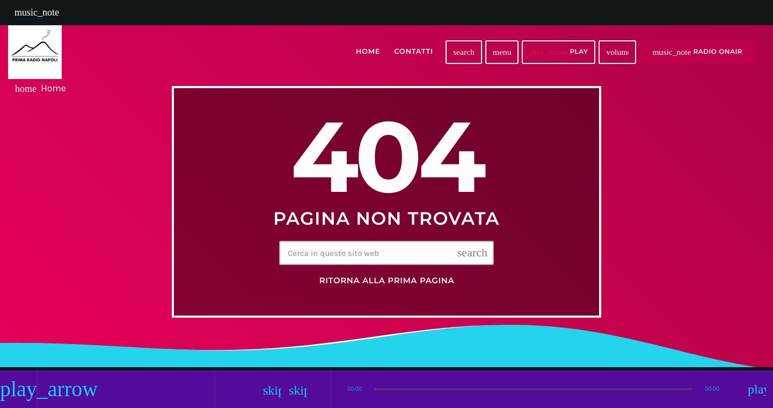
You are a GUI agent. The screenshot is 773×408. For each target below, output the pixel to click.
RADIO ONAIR (697, 51)
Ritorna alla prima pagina (387, 280)
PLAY (558, 51)
